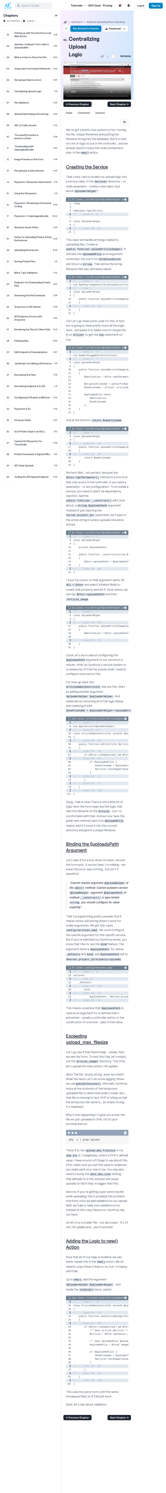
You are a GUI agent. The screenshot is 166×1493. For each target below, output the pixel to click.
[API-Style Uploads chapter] (30, 466)
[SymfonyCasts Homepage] (9, 5)
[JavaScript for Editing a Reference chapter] (30, 363)
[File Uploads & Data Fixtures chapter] (30, 171)
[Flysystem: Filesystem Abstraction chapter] (30, 182)
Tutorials (76, 5)
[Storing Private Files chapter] (30, 261)
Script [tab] (69, 112)
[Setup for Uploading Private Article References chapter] (30, 239)
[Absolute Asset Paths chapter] (30, 227)
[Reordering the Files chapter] (30, 375)
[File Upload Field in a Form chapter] (30, 80)
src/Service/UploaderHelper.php (105, 199)
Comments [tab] (84, 112)
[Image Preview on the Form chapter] (30, 159)
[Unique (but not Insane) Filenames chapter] (30, 69)
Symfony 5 (77, 22)
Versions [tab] (100, 112)
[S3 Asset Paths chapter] (30, 420)
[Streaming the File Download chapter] (30, 295)
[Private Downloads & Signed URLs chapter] (30, 454)
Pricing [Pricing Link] (107, 5)
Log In (140, 5)
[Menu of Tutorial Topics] (84, 5)
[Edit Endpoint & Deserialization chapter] (30, 352)
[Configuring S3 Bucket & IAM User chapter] (30, 398)
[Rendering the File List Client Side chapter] (30, 329)
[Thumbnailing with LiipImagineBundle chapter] (30, 148)
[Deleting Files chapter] (30, 341)
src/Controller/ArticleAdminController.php (114, 719)
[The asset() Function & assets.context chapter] (30, 137)
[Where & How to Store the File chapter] (30, 57)
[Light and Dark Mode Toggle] (129, 5)
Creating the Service (87, 166)
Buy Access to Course (86, 28)
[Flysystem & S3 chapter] (30, 409)
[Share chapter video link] (102, 56)
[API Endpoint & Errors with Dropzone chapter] (30, 318)
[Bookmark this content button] (66, 28)
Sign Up (155, 5)
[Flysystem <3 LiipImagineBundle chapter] (30, 216)
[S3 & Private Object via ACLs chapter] (30, 432)
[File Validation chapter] (30, 103)
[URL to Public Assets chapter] (30, 125)
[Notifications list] (120, 5)
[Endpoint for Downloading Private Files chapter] (30, 284)
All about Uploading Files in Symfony (106, 22)
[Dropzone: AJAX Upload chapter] (30, 307)
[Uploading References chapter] (30, 250)
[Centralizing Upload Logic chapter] (30, 91)
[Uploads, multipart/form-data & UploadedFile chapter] (30, 46)
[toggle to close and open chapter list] (56, 15)
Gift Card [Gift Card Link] (94, 5)
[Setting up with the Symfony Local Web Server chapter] (30, 35)
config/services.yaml (99, 967)
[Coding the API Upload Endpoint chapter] (30, 477)
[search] (33, 6)
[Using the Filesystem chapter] (30, 193)
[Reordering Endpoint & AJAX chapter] (30, 386)
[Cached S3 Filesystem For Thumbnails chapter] (30, 443)
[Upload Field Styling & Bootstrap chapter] (30, 114)
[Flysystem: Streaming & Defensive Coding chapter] (30, 205)
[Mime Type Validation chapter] (30, 273)
